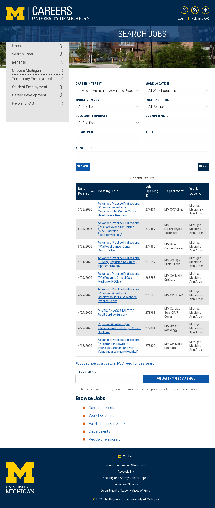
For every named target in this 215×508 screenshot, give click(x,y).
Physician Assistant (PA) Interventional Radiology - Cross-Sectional (119, 328)
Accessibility (126, 471)
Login (181, 18)
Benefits (37, 62)
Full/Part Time (157, 99)
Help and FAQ (200, 18)
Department (85, 132)
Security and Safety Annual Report (126, 478)
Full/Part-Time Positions (108, 423)
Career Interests (102, 407)
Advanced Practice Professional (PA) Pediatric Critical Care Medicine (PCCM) (119, 277)
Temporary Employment (37, 78)
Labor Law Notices (126, 484)
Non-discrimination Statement (126, 465)
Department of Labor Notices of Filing (125, 490)
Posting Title (108, 191)
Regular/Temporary (92, 115)
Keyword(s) (85, 148)
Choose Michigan (37, 70)
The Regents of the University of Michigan (131, 499)
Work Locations (101, 415)
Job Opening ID (157, 115)
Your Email (87, 371)
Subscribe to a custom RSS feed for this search (116, 363)
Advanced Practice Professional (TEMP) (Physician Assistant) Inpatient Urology (119, 262)
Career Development (37, 95)
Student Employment (37, 87)
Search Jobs (37, 54)
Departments (99, 431)
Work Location (157, 83)
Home (37, 46)
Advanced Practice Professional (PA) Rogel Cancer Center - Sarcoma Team (119, 246)
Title (150, 132)
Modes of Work (87, 99)
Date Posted (85, 191)
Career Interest (89, 83)
